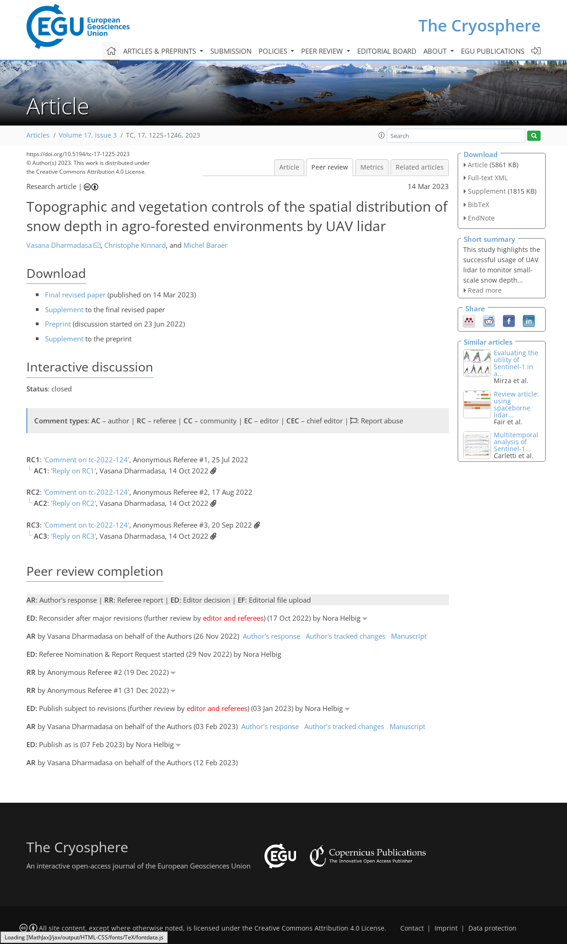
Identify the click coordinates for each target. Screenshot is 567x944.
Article (289, 167)
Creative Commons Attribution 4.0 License (319, 928)
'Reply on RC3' (73, 536)
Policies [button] (273, 51)
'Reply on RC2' (73, 503)
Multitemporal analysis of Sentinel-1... (516, 441)
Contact (412, 928)
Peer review (329, 167)
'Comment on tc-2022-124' (86, 459)
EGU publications (492, 51)
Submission (231, 51)
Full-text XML (488, 177)
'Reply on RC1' (73, 470)
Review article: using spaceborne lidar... (516, 404)
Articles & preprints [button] (160, 51)
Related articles (420, 167)
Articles (38, 135)
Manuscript (409, 636)
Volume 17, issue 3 (88, 135)
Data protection (492, 928)
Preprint (58, 323)
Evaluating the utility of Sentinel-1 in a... (516, 363)
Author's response (271, 636)
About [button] (435, 51)
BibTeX (478, 204)
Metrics (372, 167)
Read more (485, 290)
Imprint (446, 928)
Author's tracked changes (345, 636)
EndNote (481, 218)
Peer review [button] (323, 51)
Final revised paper (75, 294)
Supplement (64, 309)
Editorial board (386, 51)
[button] (381, 135)
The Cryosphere (479, 25)
